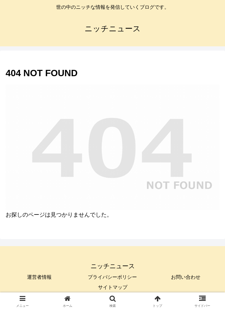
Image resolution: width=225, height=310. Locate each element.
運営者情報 (39, 277)
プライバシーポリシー (112, 277)
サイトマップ (112, 287)
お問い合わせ (185, 277)
